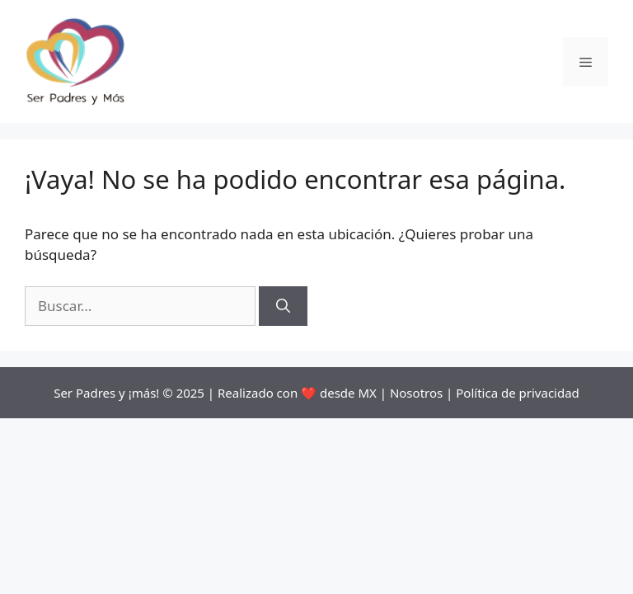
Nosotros (416, 392)
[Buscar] (283, 306)
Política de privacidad (517, 392)
